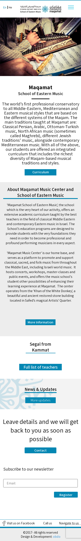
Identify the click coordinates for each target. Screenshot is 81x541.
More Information (40, 322)
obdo (56, 537)
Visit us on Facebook (21, 523)
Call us (47, 523)
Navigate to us (69, 523)
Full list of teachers (41, 367)
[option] (40, 47)
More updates (40, 400)
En (4, 7)
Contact (40, 450)
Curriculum (40, 172)
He (10, 7)
